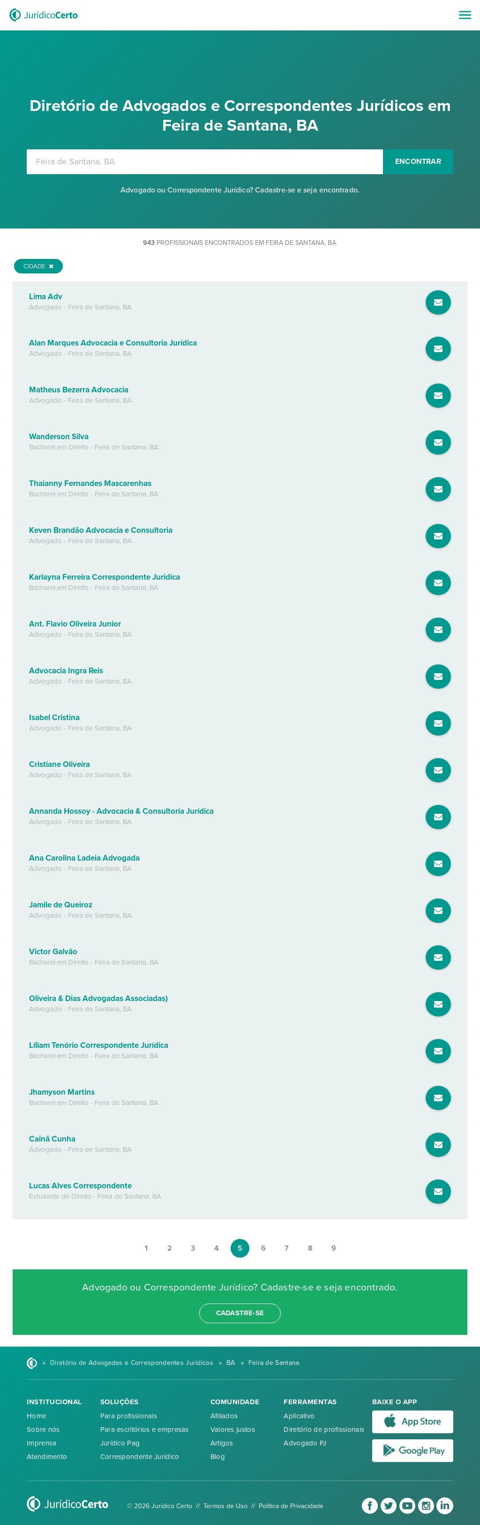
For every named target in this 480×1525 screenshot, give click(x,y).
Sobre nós (43, 1429)
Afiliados (224, 1416)
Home (36, 1416)
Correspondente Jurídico (140, 1456)
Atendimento (47, 1456)
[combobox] (205, 161)
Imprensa (41, 1443)
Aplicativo (299, 1416)
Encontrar (418, 161)
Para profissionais (128, 1416)
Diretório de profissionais (324, 1429)
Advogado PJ (305, 1443)
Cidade (38, 266)
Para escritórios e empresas (144, 1429)
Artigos (221, 1443)
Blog (217, 1456)
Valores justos (232, 1429)
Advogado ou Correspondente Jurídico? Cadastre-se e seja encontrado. (240, 190)
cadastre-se (240, 1313)
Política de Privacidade (291, 1506)
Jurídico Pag (120, 1443)
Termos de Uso (225, 1506)
